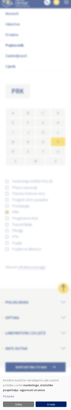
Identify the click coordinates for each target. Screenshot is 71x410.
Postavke (8, 396)
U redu (51, 404)
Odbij (18, 404)
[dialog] (35, 393)
